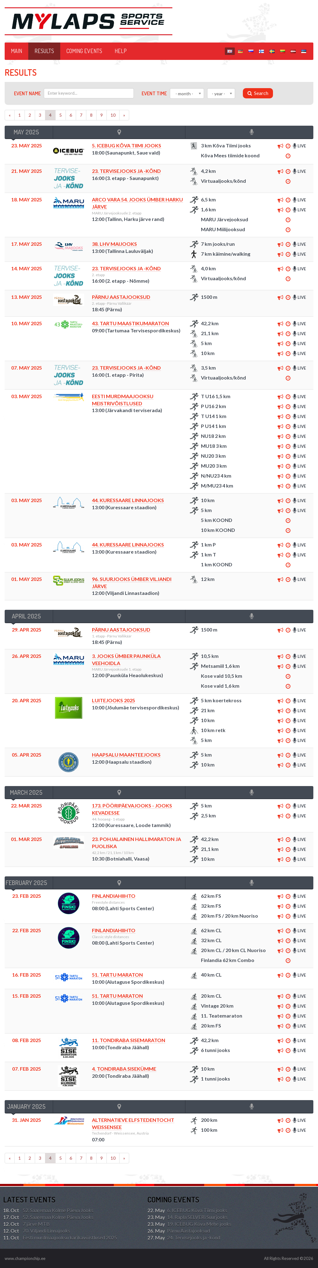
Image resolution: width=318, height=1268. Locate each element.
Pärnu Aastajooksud (121, 297)
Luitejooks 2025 (113, 700)
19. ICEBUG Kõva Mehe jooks (189, 1224)
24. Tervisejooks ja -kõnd (184, 1237)
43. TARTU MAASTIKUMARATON (130, 323)
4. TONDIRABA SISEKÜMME (124, 1069)
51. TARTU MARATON (117, 975)
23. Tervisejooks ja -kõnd (126, 171)
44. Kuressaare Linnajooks (128, 500)
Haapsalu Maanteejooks (126, 755)
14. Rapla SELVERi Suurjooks (188, 1217)
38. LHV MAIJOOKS (114, 244)
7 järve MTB (26, 1224)
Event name (27, 93)
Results (44, 50)
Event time (154, 93)
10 (113, 115)
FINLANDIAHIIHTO (113, 896)
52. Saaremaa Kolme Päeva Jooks (48, 1210)
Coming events (84, 50)
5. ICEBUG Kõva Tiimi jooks (126, 145)
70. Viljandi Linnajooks (36, 1230)
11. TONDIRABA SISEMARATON (128, 1040)
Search (258, 93)
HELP (121, 50)
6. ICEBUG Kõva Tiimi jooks (187, 1210)
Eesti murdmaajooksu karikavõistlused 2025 (60, 1237)
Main (16, 50)
